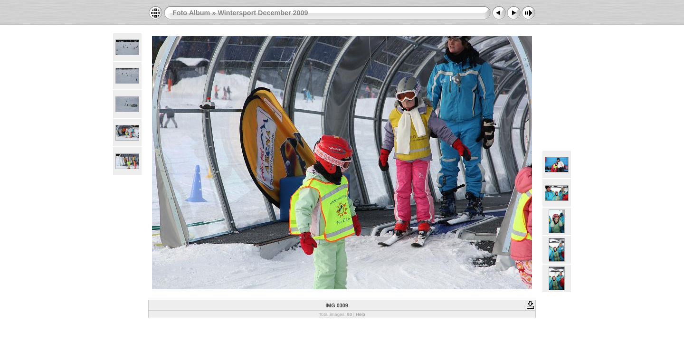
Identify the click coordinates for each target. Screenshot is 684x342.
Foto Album (191, 13)
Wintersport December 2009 (263, 13)
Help (360, 314)
